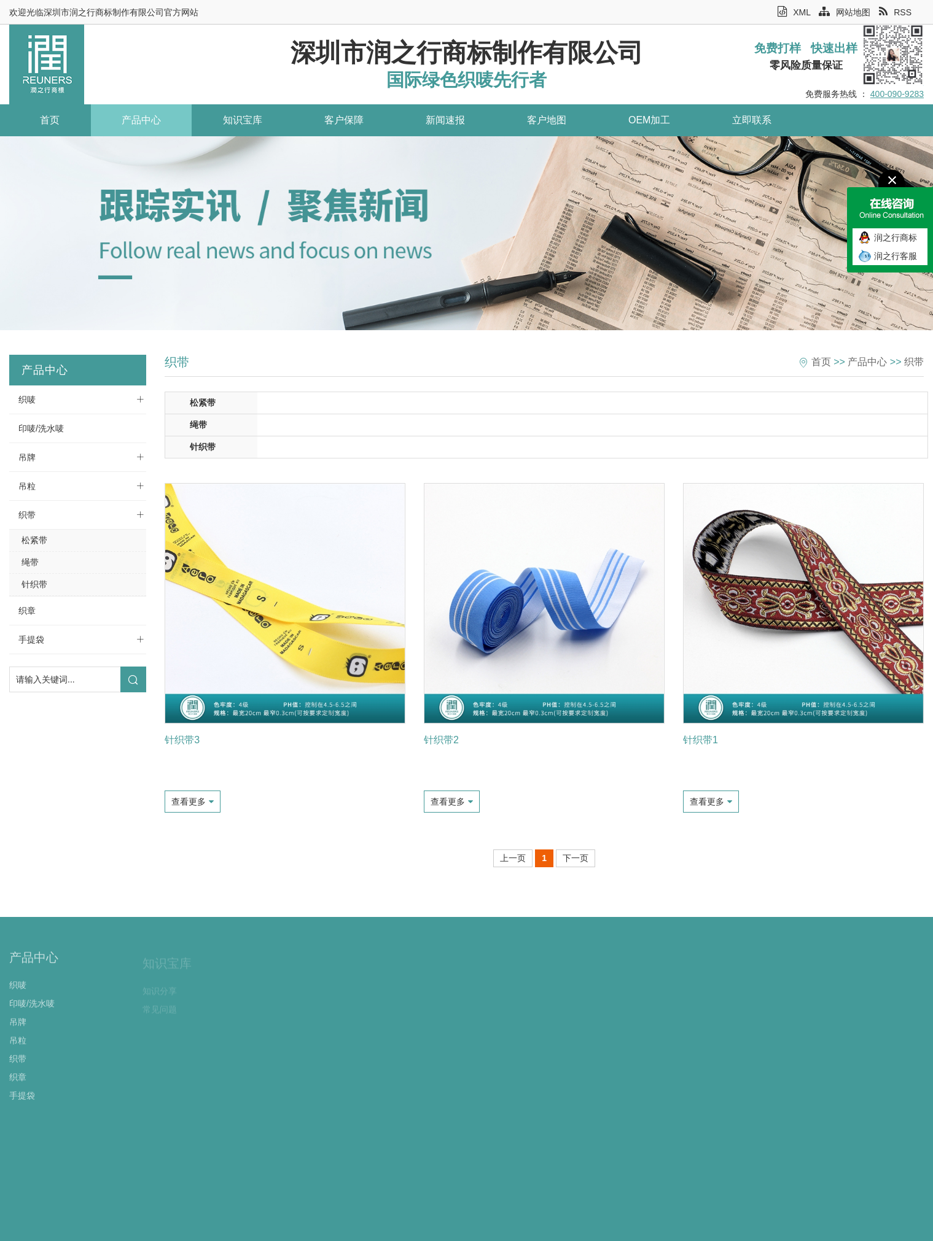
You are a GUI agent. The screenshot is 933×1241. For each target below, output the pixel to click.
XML (794, 12)
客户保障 (334, 120)
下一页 (575, 858)
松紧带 (34, 540)
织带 (27, 515)
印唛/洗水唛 (41, 428)
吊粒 (27, 486)
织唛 (27, 399)
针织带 (34, 584)
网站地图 (844, 12)
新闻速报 (433, 120)
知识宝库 (236, 120)
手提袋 (31, 639)
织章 (27, 611)
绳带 (30, 562)
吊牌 (27, 457)
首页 (48, 120)
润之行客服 (895, 256)
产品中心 (137, 120)
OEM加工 (631, 120)
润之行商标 (895, 237)
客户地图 (531, 120)
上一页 (513, 858)
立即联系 (731, 120)
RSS (895, 12)
